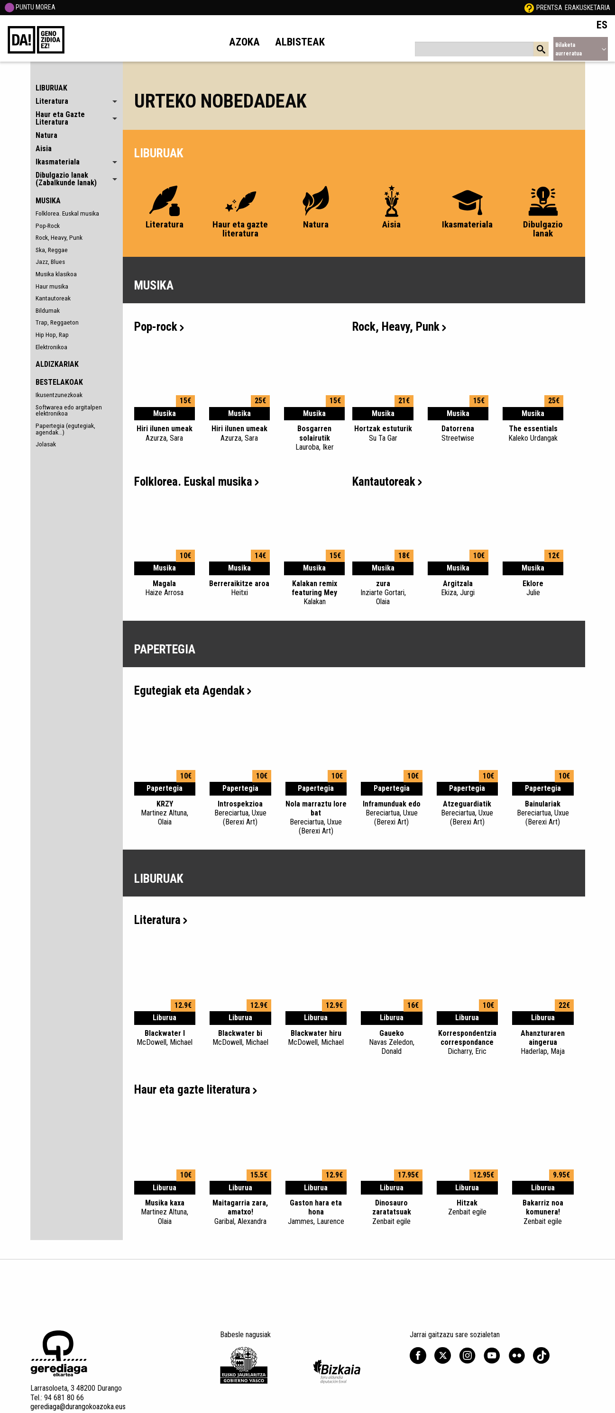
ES (602, 24)
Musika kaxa (165, 1212)
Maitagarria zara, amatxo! (240, 1212)
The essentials (533, 433)
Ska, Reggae (52, 250)
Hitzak (467, 1207)
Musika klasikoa (56, 274)
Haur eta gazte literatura (195, 1089)
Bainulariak (543, 813)
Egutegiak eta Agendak (192, 690)
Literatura (160, 920)
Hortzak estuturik (382, 433)
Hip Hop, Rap (52, 334)
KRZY (165, 813)
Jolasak (46, 444)
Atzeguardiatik (467, 813)
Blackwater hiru (316, 1038)
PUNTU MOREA (30, 7)
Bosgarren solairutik (314, 438)
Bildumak (48, 310)
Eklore (533, 588)
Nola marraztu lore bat (316, 817)
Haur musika (52, 286)
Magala (164, 588)
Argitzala (458, 588)
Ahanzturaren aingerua (543, 1042)
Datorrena (458, 433)
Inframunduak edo (391, 813)
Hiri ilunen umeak (164, 433)
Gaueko (391, 1042)
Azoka (244, 42)
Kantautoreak (53, 298)
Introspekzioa (240, 813)
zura (382, 593)
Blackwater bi (240, 1038)
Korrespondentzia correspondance (467, 1042)
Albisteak (300, 42)
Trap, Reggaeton (57, 322)
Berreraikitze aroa (239, 588)
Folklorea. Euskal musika (67, 213)
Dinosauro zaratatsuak (391, 1212)
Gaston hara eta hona (316, 1212)
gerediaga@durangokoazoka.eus (78, 1406)
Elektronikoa (51, 347)
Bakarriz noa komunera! (543, 1212)
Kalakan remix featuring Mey (314, 593)
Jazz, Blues (50, 261)
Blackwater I (165, 1038)
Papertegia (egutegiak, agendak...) (65, 429)
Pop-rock (159, 327)
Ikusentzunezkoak (59, 395)
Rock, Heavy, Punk (59, 237)
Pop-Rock (48, 225)
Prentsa (549, 7)
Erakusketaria (587, 7)
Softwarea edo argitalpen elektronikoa (69, 410)
